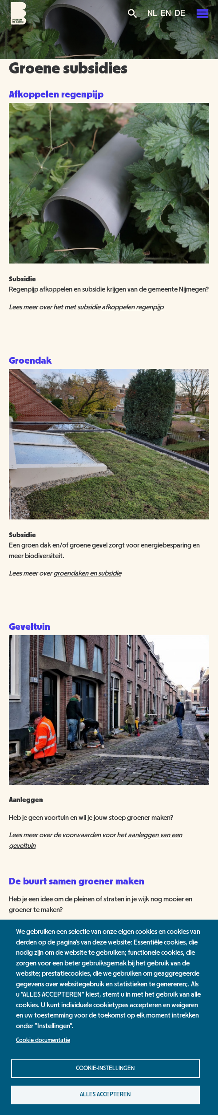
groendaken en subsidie (87, 573)
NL (152, 13)
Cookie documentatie (43, 1040)
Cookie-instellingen (105, 1068)
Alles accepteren (105, 1094)
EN (166, 13)
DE (179, 13)
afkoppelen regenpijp (132, 307)
